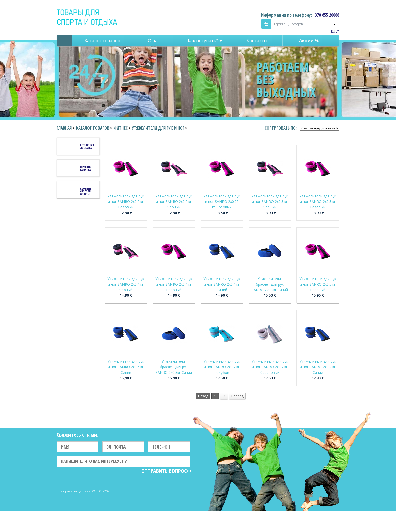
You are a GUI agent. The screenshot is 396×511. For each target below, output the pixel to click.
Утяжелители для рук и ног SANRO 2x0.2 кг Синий (317, 367)
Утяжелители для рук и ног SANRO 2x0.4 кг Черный (125, 284)
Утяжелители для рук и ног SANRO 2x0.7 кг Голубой (221, 367)
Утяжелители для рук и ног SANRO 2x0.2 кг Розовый (125, 202)
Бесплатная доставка (87, 146)
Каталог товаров (102, 40)
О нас (154, 40)
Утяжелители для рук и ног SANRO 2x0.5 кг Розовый (317, 284)
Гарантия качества (85, 168)
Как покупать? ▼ (205, 40)
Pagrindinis (64, 40)
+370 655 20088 (326, 15)
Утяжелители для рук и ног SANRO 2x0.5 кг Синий (125, 367)
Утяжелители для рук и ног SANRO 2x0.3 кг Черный (269, 202)
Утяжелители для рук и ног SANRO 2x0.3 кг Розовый (317, 202)
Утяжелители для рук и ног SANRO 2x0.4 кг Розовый (173, 284)
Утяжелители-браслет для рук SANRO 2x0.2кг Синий (270, 284)
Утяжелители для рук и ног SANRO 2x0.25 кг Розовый (221, 202)
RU (333, 31)
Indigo (87, 17)
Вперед (237, 395)
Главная (64, 128)
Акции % (309, 40)
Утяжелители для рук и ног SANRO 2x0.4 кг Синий (221, 284)
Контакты (257, 40)
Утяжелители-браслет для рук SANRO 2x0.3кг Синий (174, 367)
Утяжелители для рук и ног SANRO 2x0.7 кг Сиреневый (269, 367)
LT (337, 31)
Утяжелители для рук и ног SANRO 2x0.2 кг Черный (173, 202)
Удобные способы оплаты (85, 191)
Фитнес (121, 128)
